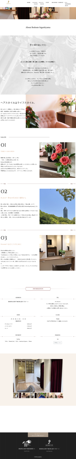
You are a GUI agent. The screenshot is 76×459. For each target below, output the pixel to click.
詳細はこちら (57, 342)
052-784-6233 (58, 301)
